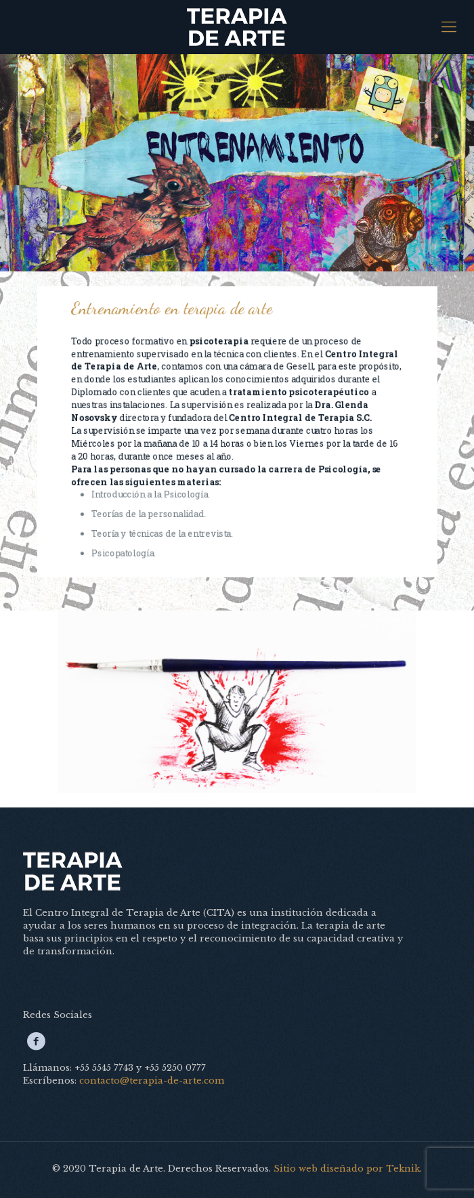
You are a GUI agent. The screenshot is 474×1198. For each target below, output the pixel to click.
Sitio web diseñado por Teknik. (348, 1168)
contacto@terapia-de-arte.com (151, 1080)
